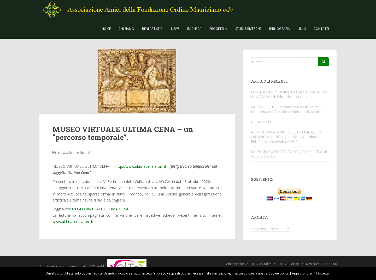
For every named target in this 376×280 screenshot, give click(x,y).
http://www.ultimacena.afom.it (140, 166)
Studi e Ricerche (248, 28)
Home (106, 28)
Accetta (323, 273)
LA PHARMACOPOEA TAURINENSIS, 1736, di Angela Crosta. (289, 154)
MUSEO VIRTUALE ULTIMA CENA (100, 208)
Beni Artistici (152, 28)
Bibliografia (279, 28)
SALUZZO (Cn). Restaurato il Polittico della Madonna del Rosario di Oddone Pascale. (286, 109)
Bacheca (194, 28)
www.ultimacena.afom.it (72, 221)
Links (302, 28)
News (175, 28)
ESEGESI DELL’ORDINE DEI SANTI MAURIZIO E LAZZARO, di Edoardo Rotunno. (289, 94)
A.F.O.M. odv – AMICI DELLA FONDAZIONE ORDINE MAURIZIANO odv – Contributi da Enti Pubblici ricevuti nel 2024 (287, 137)
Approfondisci (302, 273)
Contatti (321, 28)
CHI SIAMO (126, 28)
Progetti (218, 28)
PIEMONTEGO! (263, 121)
